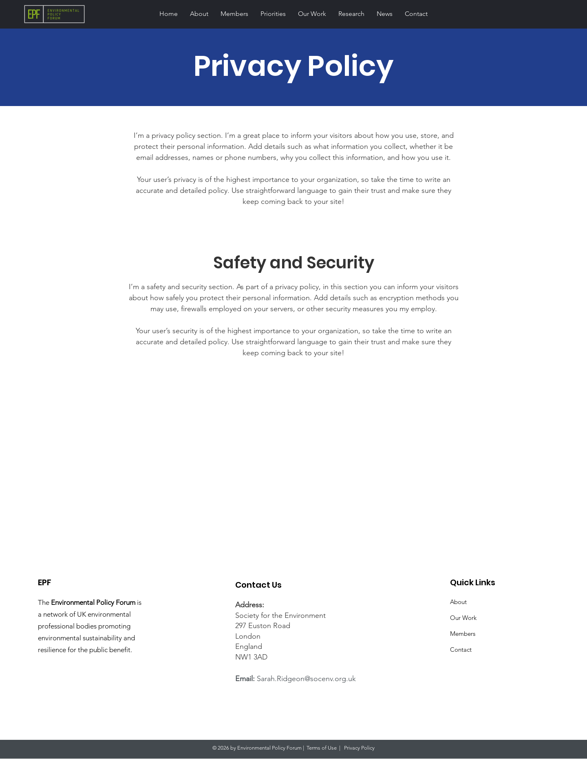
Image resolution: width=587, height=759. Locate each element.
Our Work (463, 618)
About (458, 602)
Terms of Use (322, 748)
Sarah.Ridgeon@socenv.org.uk (306, 678)
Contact (461, 649)
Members (462, 633)
